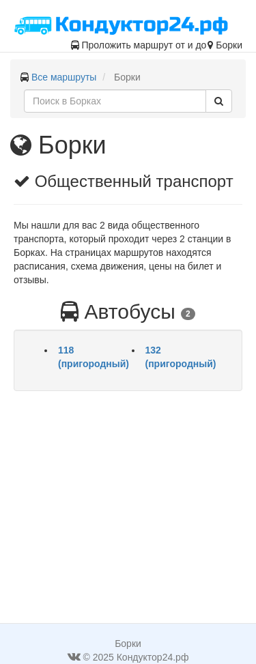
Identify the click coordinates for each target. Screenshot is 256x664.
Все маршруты (64, 77)
